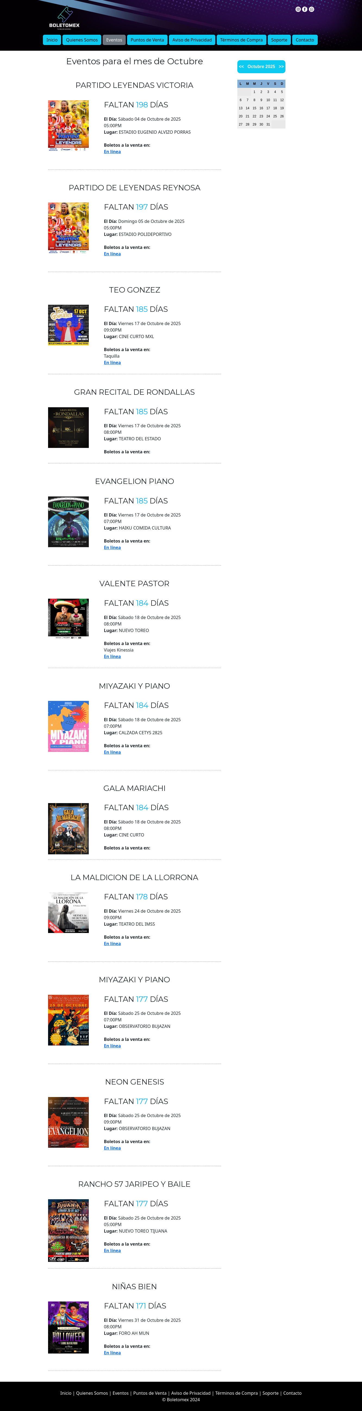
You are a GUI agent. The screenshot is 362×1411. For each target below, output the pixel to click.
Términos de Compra (241, 40)
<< (241, 66)
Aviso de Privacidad (192, 40)
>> (281, 66)
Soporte (279, 40)
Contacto (305, 40)
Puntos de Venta (147, 40)
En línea (112, 152)
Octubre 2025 (261, 66)
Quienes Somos (82, 40)
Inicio (52, 40)
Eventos (114, 40)
